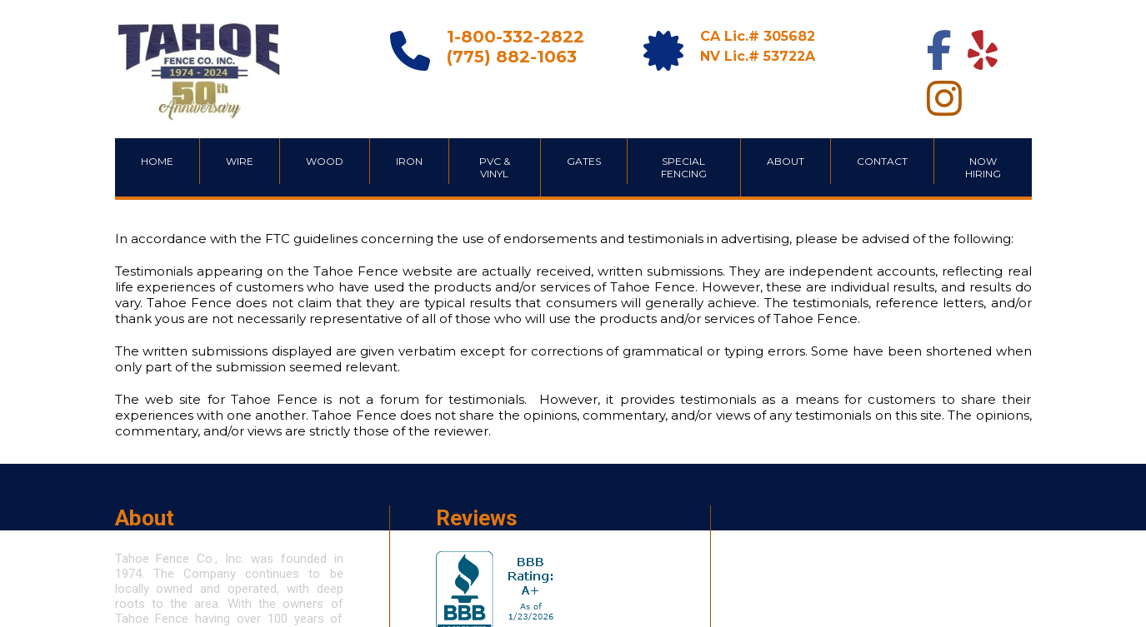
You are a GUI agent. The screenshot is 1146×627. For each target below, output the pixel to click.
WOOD (324, 161)
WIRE (239, 161)
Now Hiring (983, 167)
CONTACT (882, 161)
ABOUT (785, 161)
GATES (584, 161)
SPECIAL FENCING (684, 167)
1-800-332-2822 (515, 37)
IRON (409, 161)
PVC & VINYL (494, 167)
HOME (157, 161)
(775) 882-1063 (512, 57)
